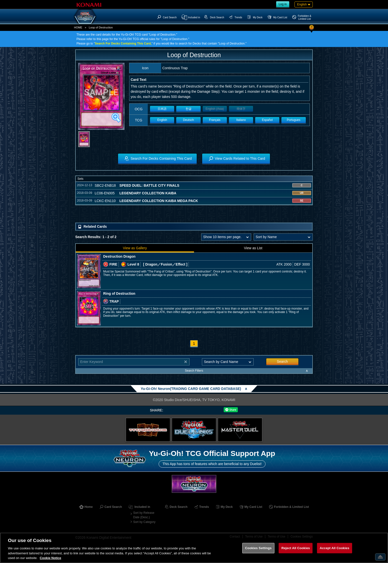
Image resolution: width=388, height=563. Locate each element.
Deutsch (188, 120)
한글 (189, 109)
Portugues (293, 120)
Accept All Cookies (334, 548)
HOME (78, 27)
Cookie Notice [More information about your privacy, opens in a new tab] (50, 558)
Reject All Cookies (295, 548)
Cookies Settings (258, 548)
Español (267, 120)
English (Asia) (215, 109)
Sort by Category (144, 522)
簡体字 (241, 109)
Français (214, 120)
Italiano (241, 120)
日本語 (162, 109)
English (162, 120)
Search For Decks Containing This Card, (123, 43)
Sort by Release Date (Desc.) (143, 515)
